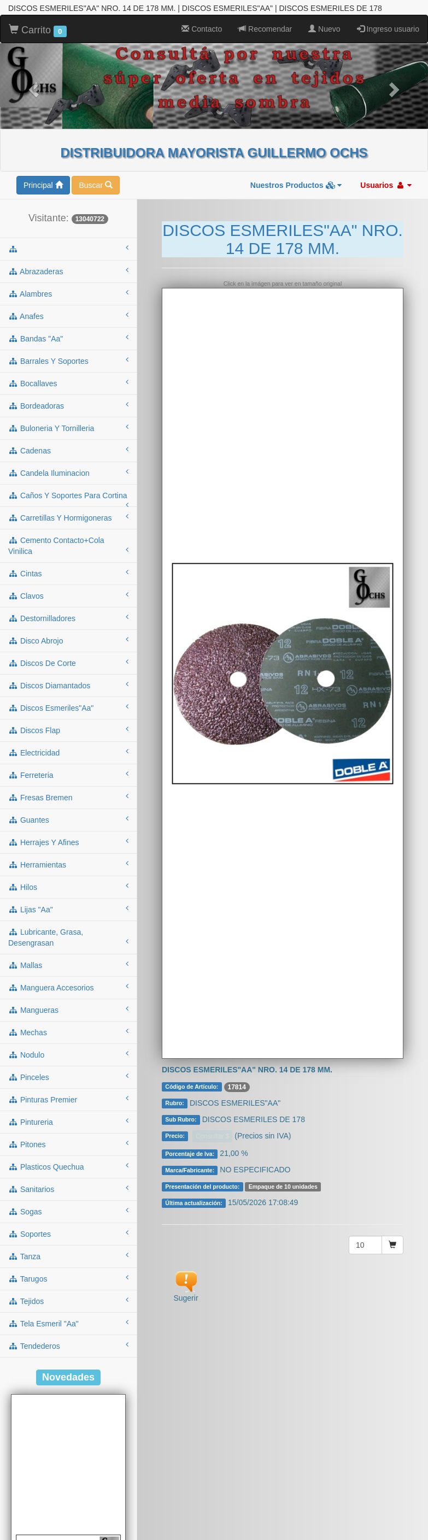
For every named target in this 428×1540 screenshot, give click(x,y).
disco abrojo (68, 598)
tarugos (68, 1236)
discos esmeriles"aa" (68, 665)
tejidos (68, 1258)
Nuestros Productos (296, 142)
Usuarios (386, 142)
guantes (68, 777)
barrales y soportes (68, 318)
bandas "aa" (68, 295)
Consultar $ (212, 1094)
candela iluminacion (68, 430)
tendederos (68, 1303)
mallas (68, 922)
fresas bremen (68, 754)
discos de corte (68, 620)
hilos (68, 844)
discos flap (68, 687)
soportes (68, 1191)
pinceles (68, 1034)
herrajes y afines (68, 799)
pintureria (68, 1079)
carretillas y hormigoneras (68, 475)
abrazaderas (68, 228)
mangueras (68, 967)
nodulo (68, 1012)
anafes (68, 273)
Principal (43, 142)
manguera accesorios (68, 944)
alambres (68, 251)
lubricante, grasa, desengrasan (68, 895)
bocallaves (68, 340)
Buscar (95, 142)
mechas (68, 989)
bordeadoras (68, 363)
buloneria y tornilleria (68, 385)
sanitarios (68, 1146)
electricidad (68, 710)
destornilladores (68, 575)
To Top (409, 1521)
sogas (68, 1168)
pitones (68, 1101)
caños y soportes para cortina (68, 456)
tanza (68, 1213)
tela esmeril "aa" (68, 1280)
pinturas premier (68, 1056)
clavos (68, 553)
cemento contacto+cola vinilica (68, 503)
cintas (68, 530)
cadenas (68, 407)
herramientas (68, 822)
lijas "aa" (68, 866)
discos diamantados (68, 642)
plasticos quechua (68, 1124)
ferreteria (68, 732)
